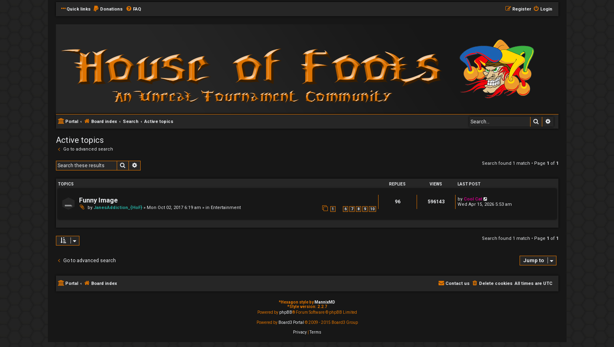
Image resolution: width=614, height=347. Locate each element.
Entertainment (226, 207)
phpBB (285, 312)
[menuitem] (108, 9)
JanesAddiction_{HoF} (118, 207)
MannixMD (324, 302)
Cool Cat (473, 199)
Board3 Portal (291, 322)
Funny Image (98, 200)
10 (372, 209)
